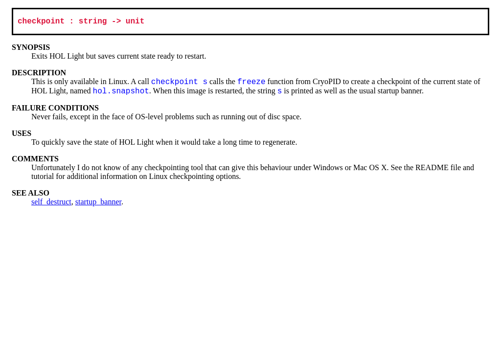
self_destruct (51, 203)
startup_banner (98, 203)
